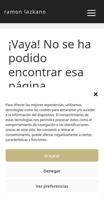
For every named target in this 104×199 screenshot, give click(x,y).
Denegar (52, 171)
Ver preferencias (52, 186)
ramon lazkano (25, 11)
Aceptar (52, 155)
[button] (95, 94)
